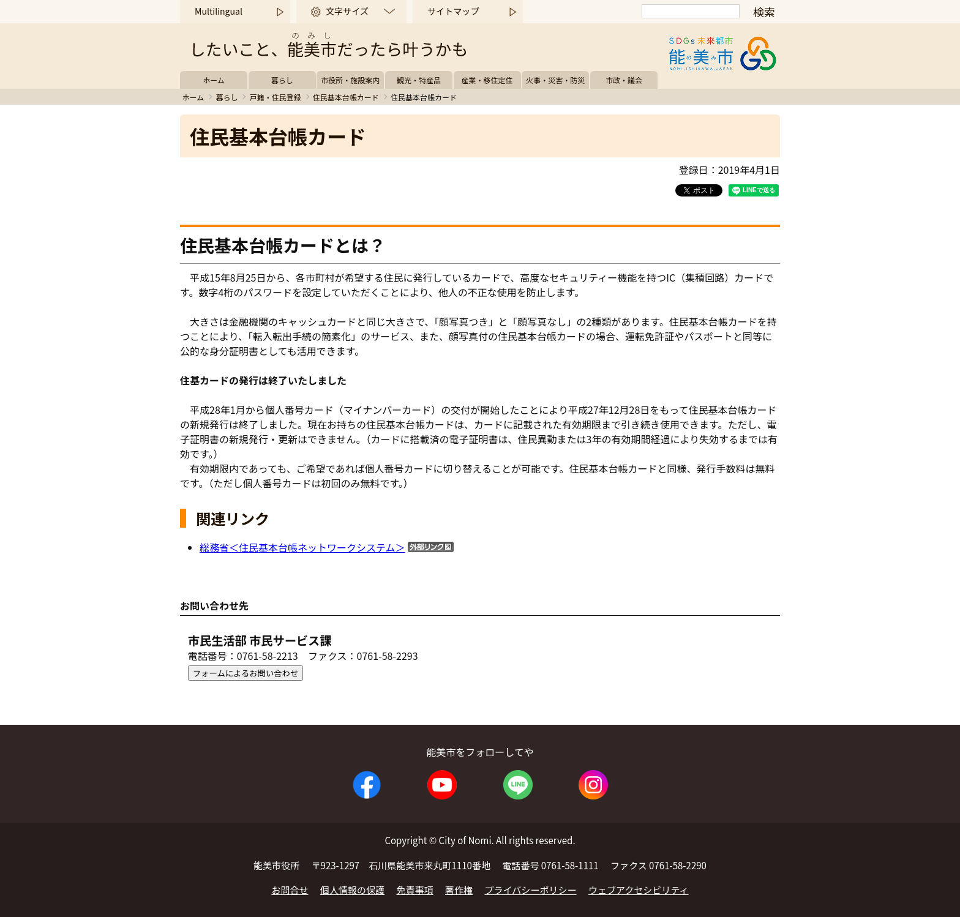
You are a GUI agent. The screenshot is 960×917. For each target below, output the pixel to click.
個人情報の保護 (352, 889)
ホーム (214, 80)
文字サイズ (347, 11)
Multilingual (218, 11)
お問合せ (289, 889)
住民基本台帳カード (346, 97)
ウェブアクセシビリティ (638, 889)
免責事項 (415, 889)
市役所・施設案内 (350, 80)
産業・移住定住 (487, 80)
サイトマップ (453, 11)
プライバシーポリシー (531, 889)
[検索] (691, 11)
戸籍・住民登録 (275, 97)
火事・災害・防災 (555, 80)
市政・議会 (624, 80)
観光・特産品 (419, 80)
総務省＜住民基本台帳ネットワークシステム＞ (302, 547)
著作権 (459, 889)
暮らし (282, 80)
